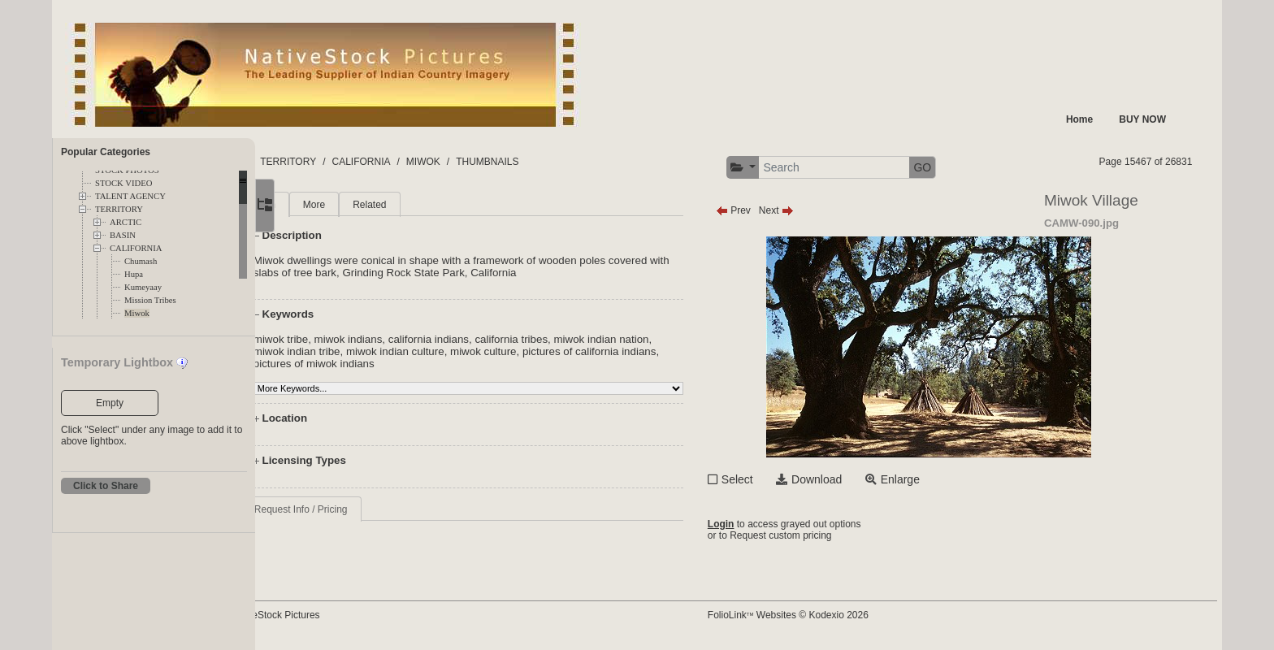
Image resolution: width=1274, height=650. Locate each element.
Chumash (140, 261)
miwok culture (550, 351)
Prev (784, 210)
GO (974, 167)
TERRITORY (119, 209)
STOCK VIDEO (123, 183)
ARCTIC (125, 222)
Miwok (137, 313)
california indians (496, 339)
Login (772, 524)
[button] (794, 167)
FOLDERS (332, 161)
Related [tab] (436, 204)
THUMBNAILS (597, 161)
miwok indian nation (669, 339)
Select (788, 479)
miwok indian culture (463, 351)
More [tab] (381, 204)
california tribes (579, 339)
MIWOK (534, 161)
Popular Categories (105, 152)
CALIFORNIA (136, 248)
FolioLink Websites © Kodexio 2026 (839, 615)
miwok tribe (348, 339)
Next (827, 210)
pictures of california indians (656, 351)
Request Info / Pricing (368, 509)
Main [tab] (332, 204)
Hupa (133, 274)
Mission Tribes (150, 300)
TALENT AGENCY (130, 196)
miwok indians (416, 339)
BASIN (123, 235)
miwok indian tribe (364, 351)
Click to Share (105, 486)
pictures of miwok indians (381, 364)
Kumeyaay (143, 287)
